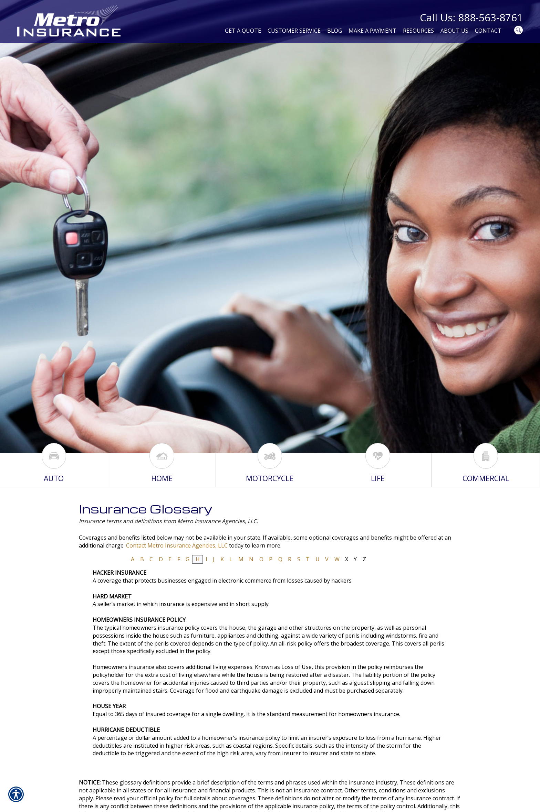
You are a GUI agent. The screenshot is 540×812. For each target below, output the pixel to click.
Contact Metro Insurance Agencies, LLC (177, 545)
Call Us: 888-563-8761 (471, 17)
